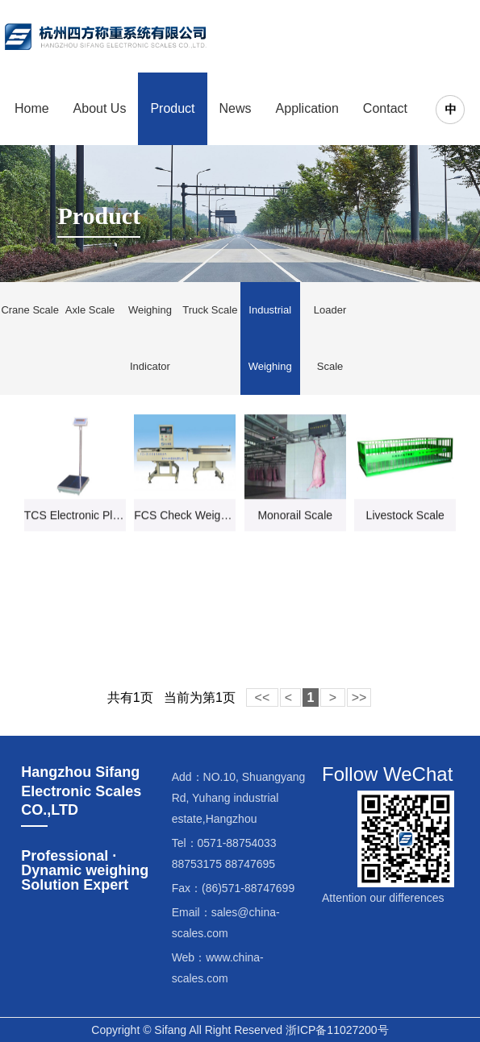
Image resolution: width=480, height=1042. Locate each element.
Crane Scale (30, 310)
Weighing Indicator (150, 338)
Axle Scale (90, 310)
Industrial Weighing (270, 338)
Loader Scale (330, 338)
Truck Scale (209, 310)
